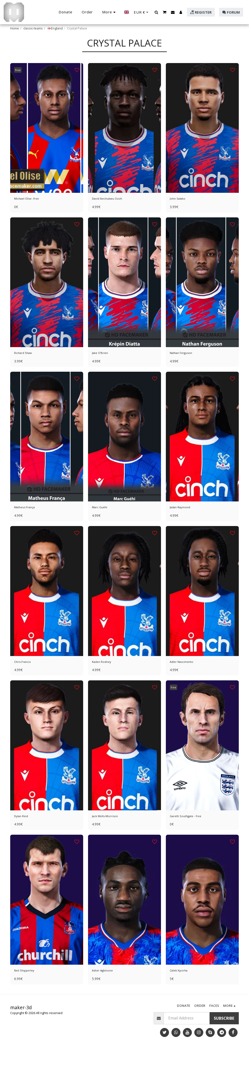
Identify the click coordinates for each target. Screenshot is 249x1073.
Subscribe (224, 1041)
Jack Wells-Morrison (110, 836)
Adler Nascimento (186, 680)
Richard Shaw (26, 367)
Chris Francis (25, 680)
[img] (46, 140)
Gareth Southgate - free (191, 836)
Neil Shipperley (28, 992)
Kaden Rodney (105, 680)
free (19, 82)
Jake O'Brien (103, 367)
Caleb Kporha (182, 992)
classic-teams (33, 28)
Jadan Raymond (184, 524)
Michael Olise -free (31, 211)
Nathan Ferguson (186, 367)
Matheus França (29, 524)
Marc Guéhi (102, 524)
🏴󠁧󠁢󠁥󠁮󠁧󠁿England (55, 28)
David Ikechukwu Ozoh (112, 211)
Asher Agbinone (106, 992)
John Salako (180, 211)
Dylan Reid (23, 836)
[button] (156, 12)
